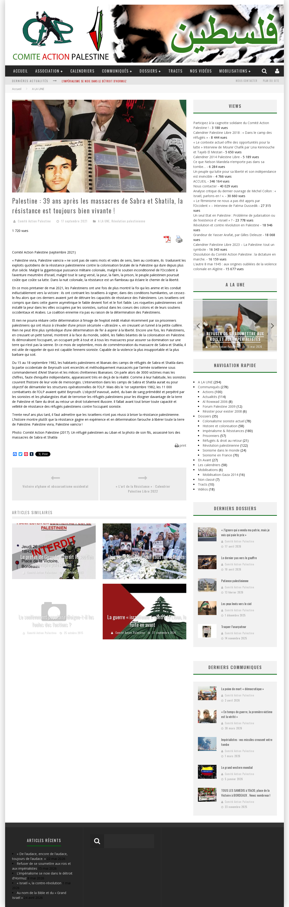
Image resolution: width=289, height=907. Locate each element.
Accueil (16, 89)
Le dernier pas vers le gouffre (239, 557)
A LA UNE (104, 221)
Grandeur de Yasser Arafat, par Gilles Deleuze (227, 235)
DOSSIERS (149, 71)
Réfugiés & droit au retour (222, 440)
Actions (208, 392)
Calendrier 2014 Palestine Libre (216, 157)
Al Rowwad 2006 (215, 401)
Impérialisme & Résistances (223, 431)
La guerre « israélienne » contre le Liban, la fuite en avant (146, 620)
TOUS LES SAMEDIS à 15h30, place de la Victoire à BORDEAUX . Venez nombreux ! (245, 793)
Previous (198, 325)
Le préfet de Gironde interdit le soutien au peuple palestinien (56, 560)
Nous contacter (246, 81)
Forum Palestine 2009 (219, 406)
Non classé (206, 479)
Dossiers (204, 416)
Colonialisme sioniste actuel (223, 421)
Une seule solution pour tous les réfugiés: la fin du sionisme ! (147, 560)
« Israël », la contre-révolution (39, 883)
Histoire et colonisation (220, 426)
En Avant (204, 460)
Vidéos (203, 489)
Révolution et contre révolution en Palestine (226, 225)
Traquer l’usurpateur (233, 626)
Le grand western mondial (237, 767)
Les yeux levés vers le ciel (236, 603)
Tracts (175, 71)
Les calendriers (209, 465)
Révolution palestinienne (128, 221)
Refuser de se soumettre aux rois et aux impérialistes (235, 336)
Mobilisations (233, 71)
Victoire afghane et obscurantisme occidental (55, 486)
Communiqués (115, 71)
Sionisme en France (217, 455)
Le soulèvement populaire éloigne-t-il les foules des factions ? (56, 620)
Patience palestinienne (234, 580)
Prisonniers (211, 435)
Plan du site (271, 81)
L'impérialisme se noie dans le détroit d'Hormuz (94, 81)
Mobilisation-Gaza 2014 (220, 474)
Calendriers (82, 71)
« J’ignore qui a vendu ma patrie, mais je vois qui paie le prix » (245, 532)
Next (272, 325)
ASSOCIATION (47, 71)
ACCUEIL (20, 71)
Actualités (210, 396)
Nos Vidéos (201, 71)
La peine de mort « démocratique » (242, 688)
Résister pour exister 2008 (222, 411)
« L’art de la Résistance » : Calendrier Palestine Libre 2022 (143, 489)
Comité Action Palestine (34, 221)
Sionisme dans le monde (221, 450)
